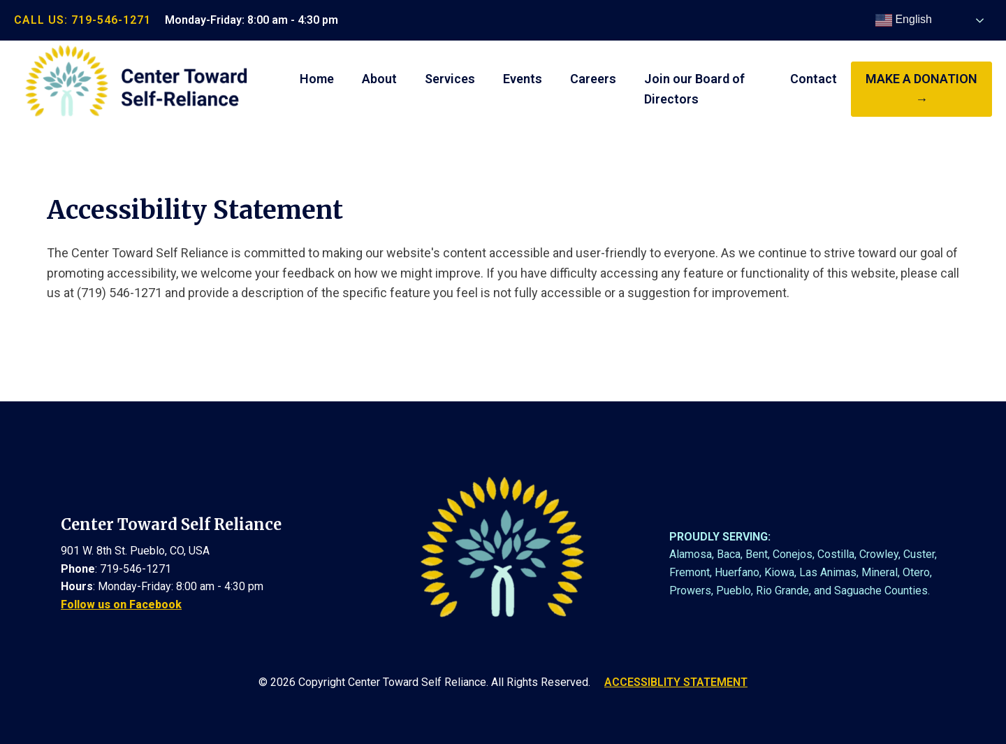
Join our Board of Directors (694, 88)
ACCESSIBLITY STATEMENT (676, 682)
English (903, 20)
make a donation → (921, 88)
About (379, 78)
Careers (593, 78)
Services (450, 78)
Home (317, 78)
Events (522, 78)
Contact (813, 78)
